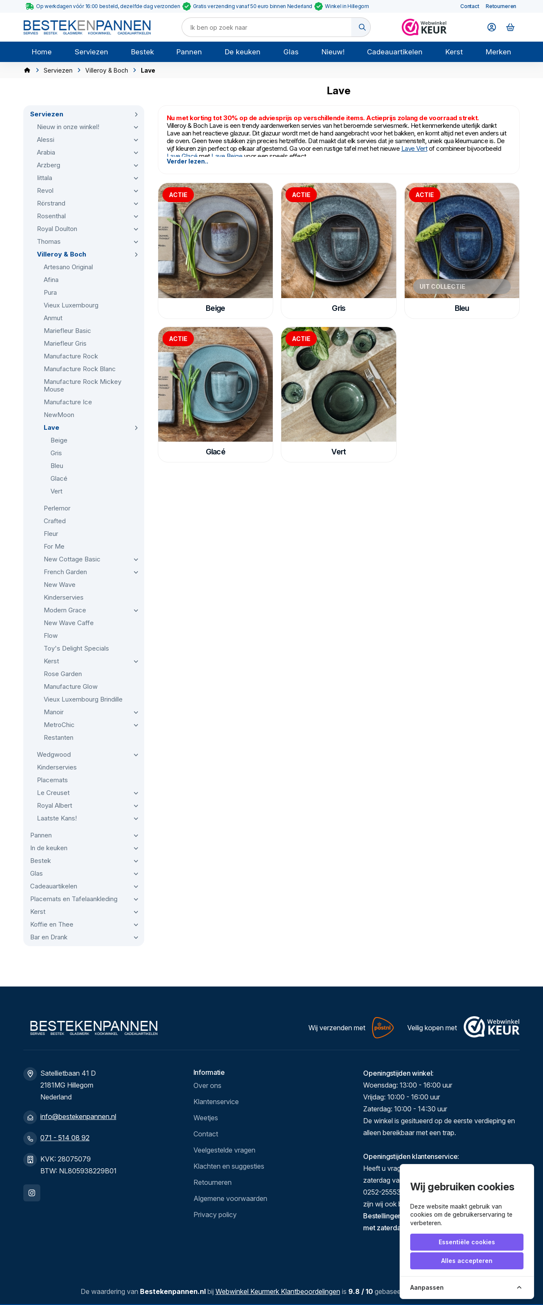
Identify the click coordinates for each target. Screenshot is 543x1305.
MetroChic (59, 725)
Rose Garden (63, 674)
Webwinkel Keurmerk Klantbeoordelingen (278, 1291)
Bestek (142, 52)
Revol (45, 190)
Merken (498, 52)
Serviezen (91, 52)
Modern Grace (65, 610)
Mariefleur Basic (67, 331)
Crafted (55, 521)
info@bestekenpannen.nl (78, 1116)
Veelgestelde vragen (224, 1150)
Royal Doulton (57, 229)
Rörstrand (51, 203)
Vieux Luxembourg (71, 305)
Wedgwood (54, 754)
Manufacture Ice (68, 402)
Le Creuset (53, 793)
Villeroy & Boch (106, 70)
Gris (56, 453)
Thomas (49, 241)
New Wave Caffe (69, 623)
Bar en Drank (48, 937)
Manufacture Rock (71, 356)
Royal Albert (54, 805)
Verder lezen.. (187, 161)
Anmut (53, 318)
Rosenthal (51, 216)
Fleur (51, 534)
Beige (58, 440)
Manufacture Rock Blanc (80, 369)
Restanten (58, 737)
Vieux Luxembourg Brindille (83, 699)
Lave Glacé (182, 156)
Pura (50, 292)
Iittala (44, 178)
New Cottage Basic (72, 559)
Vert (56, 491)
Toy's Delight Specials (76, 648)
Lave (51, 427)
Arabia (46, 152)
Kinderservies (64, 597)
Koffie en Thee (51, 924)
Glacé (58, 478)
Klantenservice (216, 1101)
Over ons (207, 1085)
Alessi (45, 139)
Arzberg (48, 165)
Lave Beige (227, 156)
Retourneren (501, 6)
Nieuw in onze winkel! (68, 127)
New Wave (60, 585)
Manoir (54, 712)
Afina (51, 280)
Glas (291, 52)
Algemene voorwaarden (230, 1198)
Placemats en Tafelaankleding (74, 899)
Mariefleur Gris (65, 343)
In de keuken (48, 848)
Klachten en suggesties (228, 1166)
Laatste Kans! (57, 818)
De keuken (242, 52)
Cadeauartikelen (395, 52)
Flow (51, 635)
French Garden (65, 572)
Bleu (56, 466)
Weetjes (205, 1117)
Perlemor (57, 508)
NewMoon (59, 415)
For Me (54, 546)
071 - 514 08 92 (65, 1137)
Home (42, 52)
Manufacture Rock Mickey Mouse (82, 385)
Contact (469, 6)
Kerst (454, 52)
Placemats (52, 780)
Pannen (189, 52)
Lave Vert (414, 148)
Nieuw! (333, 52)
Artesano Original (68, 267)
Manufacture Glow (71, 686)
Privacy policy (215, 1214)
